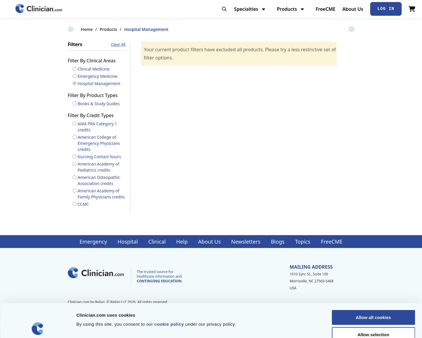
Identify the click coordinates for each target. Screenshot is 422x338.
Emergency (93, 241)
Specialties (250, 9)
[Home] (38, 9)
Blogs (278, 241)
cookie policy (169, 290)
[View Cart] (412, 9)
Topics (302, 241)
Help (182, 241)
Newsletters (245, 241)
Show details (305, 326)
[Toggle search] (224, 9)
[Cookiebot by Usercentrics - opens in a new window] (37, 326)
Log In (385, 8)
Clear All (118, 44)
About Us (352, 9)
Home (74, 29)
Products (291, 9)
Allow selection (373, 300)
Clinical (157, 241)
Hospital (127, 241)
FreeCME (326, 9)
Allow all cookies (373, 283)
